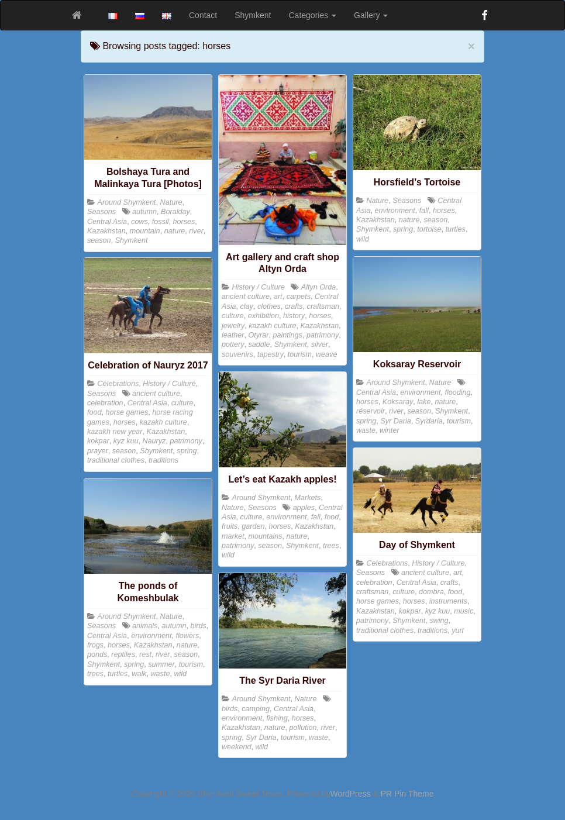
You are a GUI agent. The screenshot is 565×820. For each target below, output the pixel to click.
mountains (265, 536)
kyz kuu (126, 441)
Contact (203, 15)
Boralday (175, 212)
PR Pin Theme (407, 793)
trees (331, 546)
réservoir (370, 411)
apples (304, 508)
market (233, 536)
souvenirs (237, 354)
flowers (187, 636)
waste (365, 430)
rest (145, 654)
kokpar (98, 441)
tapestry (270, 354)
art (278, 296)
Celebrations (118, 384)
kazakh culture (272, 326)
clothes (269, 306)
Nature (171, 202)
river (196, 231)
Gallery (371, 15)
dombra (431, 592)
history (294, 316)
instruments (448, 601)
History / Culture (258, 287)
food (94, 412)
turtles (456, 229)
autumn (144, 212)
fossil (160, 222)
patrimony (322, 335)
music (463, 611)
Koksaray (398, 402)
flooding (457, 392)
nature (174, 231)
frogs (95, 645)
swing (438, 620)
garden (253, 526)
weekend (236, 747)
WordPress (350, 793)
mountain (145, 231)
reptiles (123, 654)
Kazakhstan (106, 231)
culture (233, 316)
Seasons (101, 212)
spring (403, 229)
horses (184, 222)
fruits (229, 526)
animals (144, 626)
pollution (303, 727)
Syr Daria (395, 421)
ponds (97, 654)
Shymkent (253, 15)
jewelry (233, 326)
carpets (299, 296)
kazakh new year (115, 432)
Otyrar (259, 335)
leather (233, 335)
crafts (294, 306)
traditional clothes (115, 460)
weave (326, 354)
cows (139, 222)
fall (424, 210)
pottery (233, 344)
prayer (97, 451)
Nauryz (154, 441)
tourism (300, 354)
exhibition (263, 316)
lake (423, 402)
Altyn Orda (318, 287)
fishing (276, 718)
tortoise (429, 229)
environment (395, 210)
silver (319, 344)
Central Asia (107, 222)
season (99, 240)
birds (198, 626)
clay (246, 306)
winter (389, 430)
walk (139, 674)
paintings (287, 335)
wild (362, 239)
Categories (313, 15)
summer (161, 664)
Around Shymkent (127, 202)
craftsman (323, 306)
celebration (105, 403)
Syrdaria (429, 421)
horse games (127, 412)
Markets (308, 498)
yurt (458, 630)
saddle (259, 344)
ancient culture (246, 296)
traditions (163, 460)
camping (256, 709)
